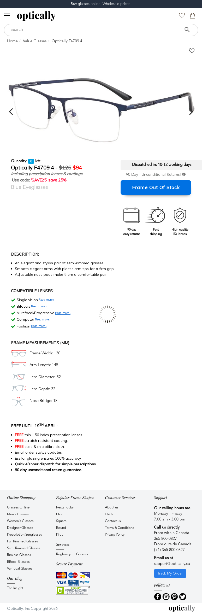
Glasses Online (18, 507)
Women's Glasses (20, 521)
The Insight (15, 588)
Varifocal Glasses (19, 568)
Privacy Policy (114, 534)
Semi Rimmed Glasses (23, 548)
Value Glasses (34, 41)
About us (111, 507)
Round (61, 528)
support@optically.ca (172, 564)
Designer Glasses (20, 528)
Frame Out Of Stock (156, 187)
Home (12, 41)
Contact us (113, 521)
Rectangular (65, 507)
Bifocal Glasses (18, 562)
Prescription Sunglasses (24, 534)
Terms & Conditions (119, 528)
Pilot (59, 534)
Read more (46, 299)
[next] (190, 111)
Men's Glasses (18, 514)
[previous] (11, 111)
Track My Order (170, 573)
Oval (59, 514)
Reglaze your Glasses (72, 554)
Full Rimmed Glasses (22, 541)
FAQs (109, 514)
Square (61, 521)
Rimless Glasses (19, 555)
